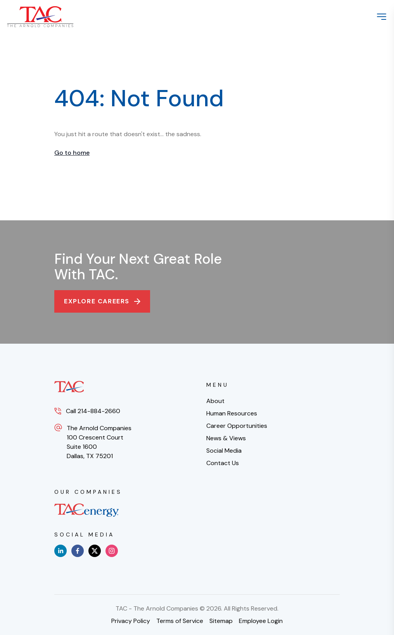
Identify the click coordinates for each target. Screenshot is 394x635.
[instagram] (111, 551)
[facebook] (77, 551)
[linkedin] (60, 551)
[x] (94, 551)
